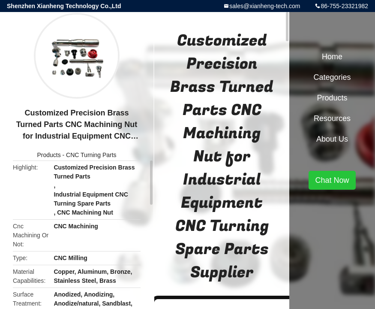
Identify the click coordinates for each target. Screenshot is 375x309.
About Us (332, 139)
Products (48, 154)
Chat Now (332, 180)
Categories (332, 77)
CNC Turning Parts (91, 154)
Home (332, 56)
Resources (332, 118)
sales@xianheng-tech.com (264, 6)
